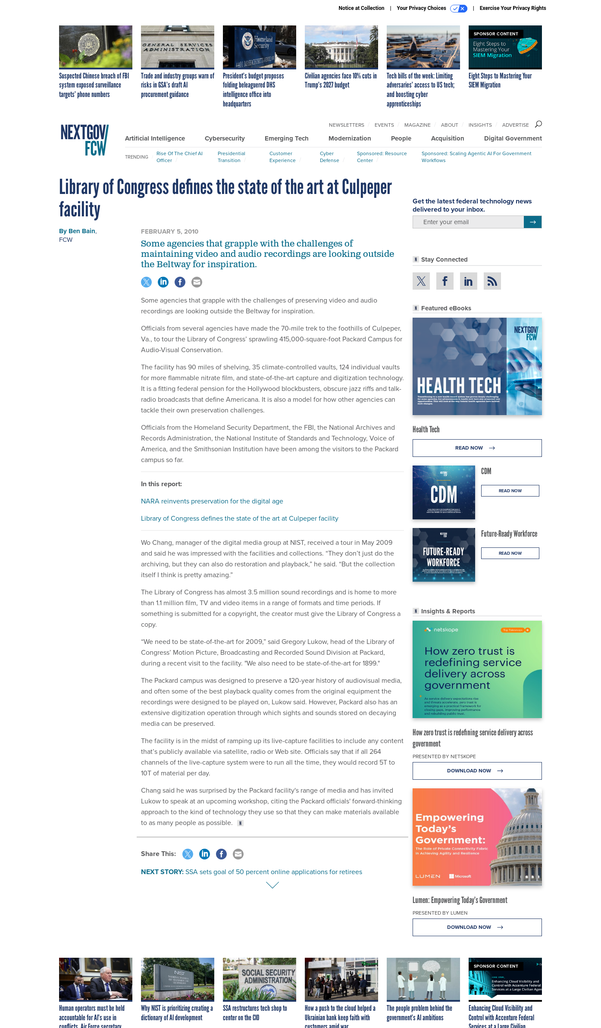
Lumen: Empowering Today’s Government (460, 900)
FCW (65, 239)
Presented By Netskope (444, 756)
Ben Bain (82, 231)
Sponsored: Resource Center (382, 157)
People (401, 138)
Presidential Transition (231, 157)
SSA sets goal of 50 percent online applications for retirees (273, 872)
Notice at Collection (361, 8)
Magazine (417, 125)
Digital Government (513, 138)
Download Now (477, 771)
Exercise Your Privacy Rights (513, 8)
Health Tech (426, 429)
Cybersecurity (225, 138)
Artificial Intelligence (155, 138)
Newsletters (346, 125)
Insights (480, 125)
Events (384, 125)
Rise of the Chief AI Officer (180, 157)
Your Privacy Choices (432, 8)
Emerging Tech (287, 138)
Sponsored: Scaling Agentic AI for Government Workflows (477, 157)
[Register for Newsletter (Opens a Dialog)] (533, 222)
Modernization (350, 138)
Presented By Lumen (440, 913)
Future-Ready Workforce (509, 533)
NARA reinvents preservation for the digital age (212, 501)
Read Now (477, 448)
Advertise (515, 125)
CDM (486, 471)
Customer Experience (282, 157)
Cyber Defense (329, 157)
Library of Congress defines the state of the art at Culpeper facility (239, 518)
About (449, 125)
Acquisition (447, 138)
